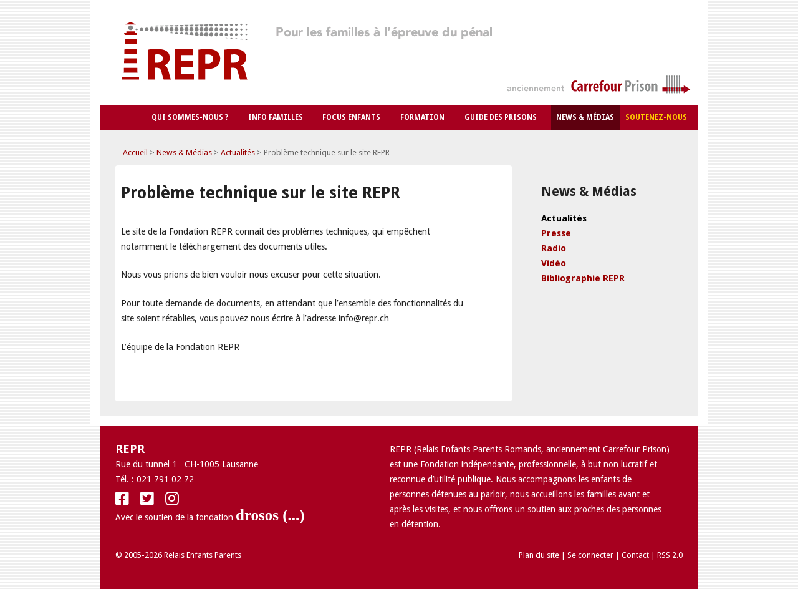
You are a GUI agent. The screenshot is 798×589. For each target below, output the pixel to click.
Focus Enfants (351, 117)
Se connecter (590, 555)
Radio (553, 248)
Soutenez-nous (656, 117)
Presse (556, 233)
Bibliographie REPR (583, 278)
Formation (422, 117)
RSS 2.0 (670, 555)
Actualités (238, 152)
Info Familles (275, 117)
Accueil (135, 152)
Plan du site (539, 555)
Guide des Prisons (500, 117)
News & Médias (585, 117)
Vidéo (553, 263)
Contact (635, 555)
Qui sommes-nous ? (189, 117)
